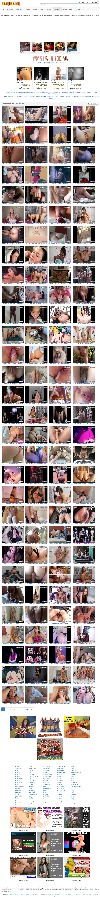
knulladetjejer (47, 780)
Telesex (31, 92)
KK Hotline (95, 894)
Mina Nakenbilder (63, 92)
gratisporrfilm (47, 788)
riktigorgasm (33, 794)
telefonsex (74, 766)
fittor (30, 766)
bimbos (31, 798)
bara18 (73, 804)
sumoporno (74, 784)
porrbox (59, 800)
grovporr (18, 794)
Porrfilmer (70, 96)
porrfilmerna (74, 800)
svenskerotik (33, 790)
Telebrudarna (19, 92)
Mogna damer (95, 96)
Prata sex (36, 92)
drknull (31, 770)
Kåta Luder (7, 96)
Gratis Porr (51, 96)
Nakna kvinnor (19, 96)
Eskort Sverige (73, 92)
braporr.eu (9, 894)
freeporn (45, 802)
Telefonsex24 (48, 92)
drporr (45, 790)
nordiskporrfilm (47, 774)
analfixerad (60, 768)
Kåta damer (52, 98)
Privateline (50, 894)
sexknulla (60, 780)
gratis (72, 790)
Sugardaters (80, 96)
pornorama (60, 788)
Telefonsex (26, 92)
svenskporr (74, 782)
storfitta (31, 780)
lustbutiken (74, 796)
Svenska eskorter (81, 92)
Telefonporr (56, 92)
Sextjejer (89, 92)
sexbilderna (46, 766)
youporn (17, 804)
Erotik (46, 96)
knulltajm (32, 804)
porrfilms (73, 776)
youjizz (31, 786)
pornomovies (61, 790)
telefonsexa (60, 770)
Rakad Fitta (58, 96)
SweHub (18, 768)
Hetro (82, 2)
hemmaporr (60, 796)
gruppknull (46, 782)
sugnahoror (46, 768)
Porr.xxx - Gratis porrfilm (50, 64)
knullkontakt (46, 778)
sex (72, 788)
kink (58, 792)
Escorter (35, 96)
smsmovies (60, 776)
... (18, 709)
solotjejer (32, 782)
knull (72, 778)
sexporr (59, 778)
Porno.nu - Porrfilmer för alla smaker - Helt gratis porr (50, 62)
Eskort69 (12, 96)
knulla (17, 766)
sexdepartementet (76, 772)
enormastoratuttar (76, 786)
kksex (45, 786)
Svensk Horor (71, 894)
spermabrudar (19, 786)
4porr (30, 772)
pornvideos (32, 802)
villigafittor (32, 774)
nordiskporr (18, 778)
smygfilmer (32, 768)
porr (30, 778)
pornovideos (47, 804)
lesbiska (31, 800)
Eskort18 (50, 94)
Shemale (94, 2)
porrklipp (18, 792)
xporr (30, 788)
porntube (45, 800)
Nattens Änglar (58, 894)
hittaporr (45, 772)
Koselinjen (42, 92)
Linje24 (8, 92)
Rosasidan (94, 92)
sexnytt (31, 784)
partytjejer (18, 776)
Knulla (75, 96)
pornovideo (60, 786)
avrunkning (18, 796)
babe (30, 796)
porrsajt (45, 794)
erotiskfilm (60, 782)
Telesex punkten (43, 894)
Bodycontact (56, 94)
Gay (88, 2)
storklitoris (32, 792)
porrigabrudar (61, 802)
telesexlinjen (61, 772)
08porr (45, 792)
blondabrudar (61, 766)
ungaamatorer (33, 776)
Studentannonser (28, 96)
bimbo (17, 798)
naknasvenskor (47, 776)
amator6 (59, 784)
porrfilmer (46, 770)
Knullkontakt (41, 96)
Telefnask (78, 894)
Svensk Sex (64, 96)
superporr (60, 774)
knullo (72, 780)
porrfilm (17, 772)
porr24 (73, 774)
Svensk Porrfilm (34, 894)
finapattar (74, 802)
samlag (17, 788)
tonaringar (74, 770)
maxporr (73, 794)
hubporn (59, 794)
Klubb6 (46, 94)
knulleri (17, 780)
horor (17, 770)
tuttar (72, 768)
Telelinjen (12, 92)
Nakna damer (88, 96)
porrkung (18, 790)
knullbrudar (18, 782)
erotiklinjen (46, 784)
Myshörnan (88, 894)
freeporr (59, 798)
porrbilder (46, 796)
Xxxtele (83, 894)
